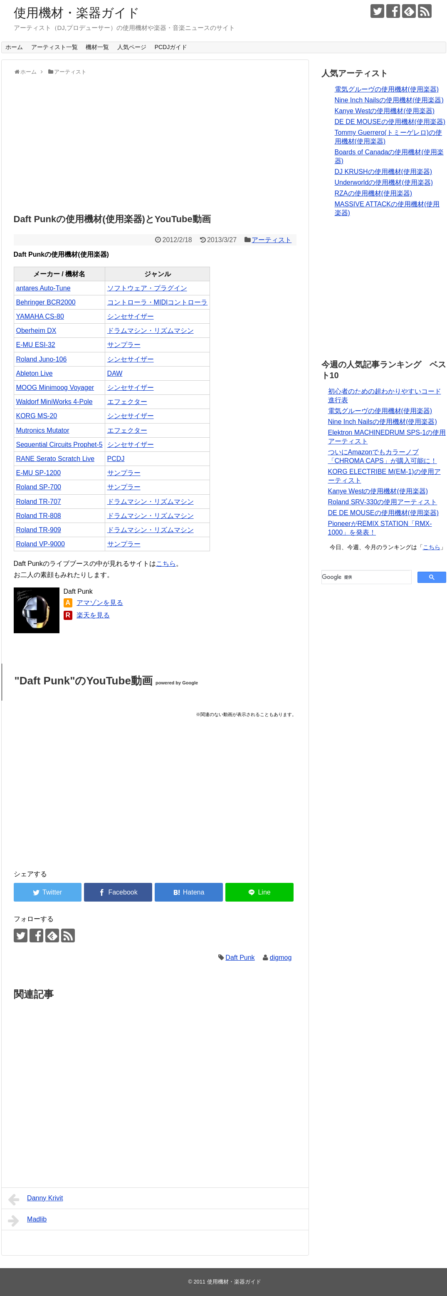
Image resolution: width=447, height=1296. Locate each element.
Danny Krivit (35, 1199)
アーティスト (271, 239)
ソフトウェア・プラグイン (147, 288)
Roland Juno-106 (41, 359)
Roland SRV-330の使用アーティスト (382, 502)
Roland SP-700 (39, 487)
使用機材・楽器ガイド (77, 13)
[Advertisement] (155, 142)
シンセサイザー (130, 316)
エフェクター (127, 401)
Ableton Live (34, 373)
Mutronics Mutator (42, 430)
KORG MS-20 (36, 415)
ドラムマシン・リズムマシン (150, 330)
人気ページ (131, 47)
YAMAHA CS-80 (40, 316)
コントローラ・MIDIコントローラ (157, 302)
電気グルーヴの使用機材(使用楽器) (387, 89)
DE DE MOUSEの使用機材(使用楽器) (390, 121)
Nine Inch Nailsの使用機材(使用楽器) (389, 100)
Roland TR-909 (38, 529)
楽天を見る (93, 615)
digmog (280, 957)
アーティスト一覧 (54, 47)
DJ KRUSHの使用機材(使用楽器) (383, 171)
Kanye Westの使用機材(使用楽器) (385, 110)
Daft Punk (239, 957)
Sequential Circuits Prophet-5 (59, 444)
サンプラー (124, 344)
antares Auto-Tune (43, 288)
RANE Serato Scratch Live (55, 458)
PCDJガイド (171, 47)
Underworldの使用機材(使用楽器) (384, 182)
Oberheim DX (36, 330)
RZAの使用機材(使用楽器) (373, 193)
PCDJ (116, 458)
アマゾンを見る (100, 602)
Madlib (27, 1220)
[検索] (366, 577)
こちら (166, 563)
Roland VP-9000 (40, 544)
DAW (115, 373)
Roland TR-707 (38, 501)
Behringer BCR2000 (46, 302)
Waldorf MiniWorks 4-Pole (54, 401)
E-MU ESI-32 (35, 344)
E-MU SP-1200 (38, 472)
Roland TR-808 (38, 515)
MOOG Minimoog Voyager (55, 387)
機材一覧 (97, 47)
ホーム (14, 47)
